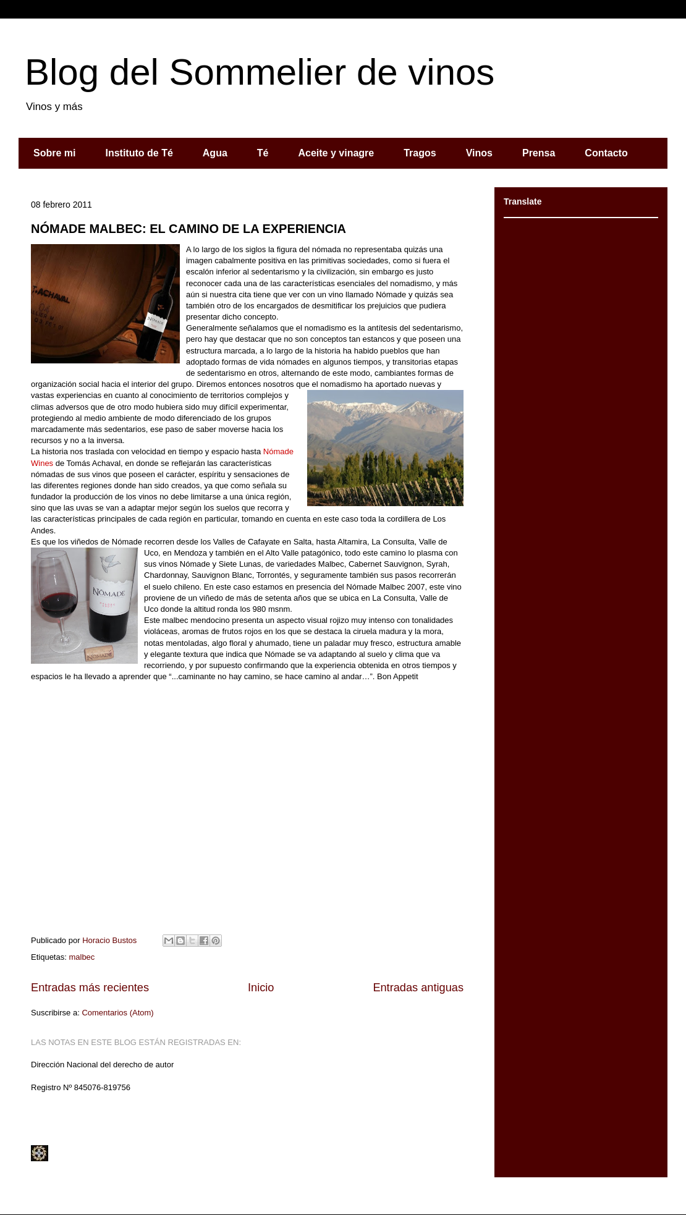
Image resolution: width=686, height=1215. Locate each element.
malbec (82, 957)
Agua (215, 153)
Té (263, 153)
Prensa (538, 153)
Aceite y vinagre (336, 153)
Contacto (606, 153)
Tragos (420, 153)
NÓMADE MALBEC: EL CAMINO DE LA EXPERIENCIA (188, 228)
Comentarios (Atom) (117, 1012)
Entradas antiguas (418, 987)
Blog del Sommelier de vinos (259, 72)
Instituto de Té (138, 153)
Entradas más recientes (90, 987)
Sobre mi (54, 153)
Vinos (479, 153)
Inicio (261, 987)
